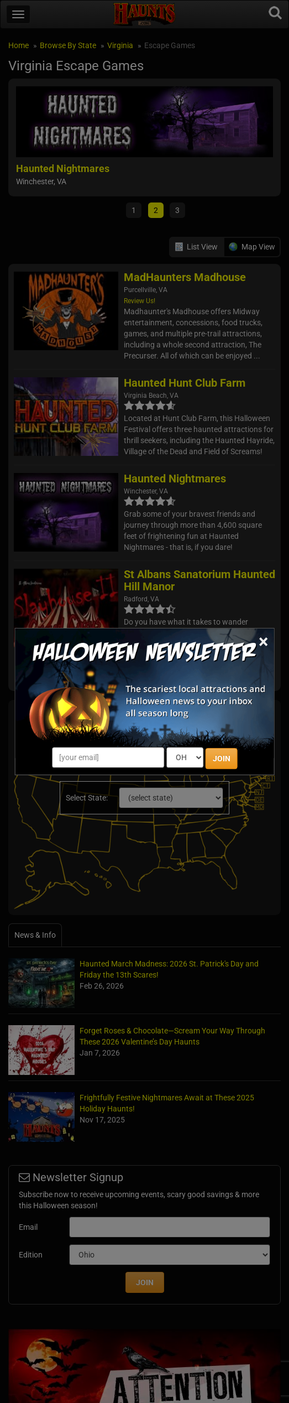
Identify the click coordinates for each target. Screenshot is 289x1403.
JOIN (221, 758)
